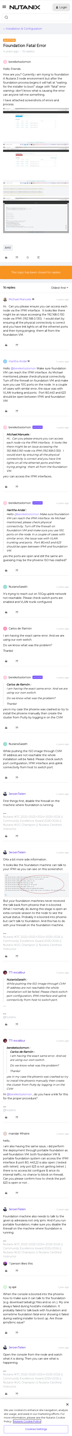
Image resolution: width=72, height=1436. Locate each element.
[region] (36, 1417)
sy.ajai (12, 1287)
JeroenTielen (17, 794)
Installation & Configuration (24, 28)
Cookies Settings (36, 1429)
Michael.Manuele (20, 299)
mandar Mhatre (19, 1133)
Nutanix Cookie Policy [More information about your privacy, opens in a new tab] (27, 1421)
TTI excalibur (17, 972)
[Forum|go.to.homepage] (25, 7)
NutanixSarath (18, 586)
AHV (8, 247)
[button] (4, 8)
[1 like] (18, 1264)
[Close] (67, 1404)
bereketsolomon (20, 62)
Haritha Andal (18, 361)
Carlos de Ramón (20, 628)
